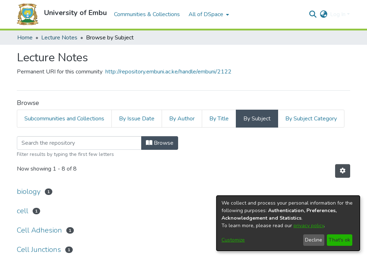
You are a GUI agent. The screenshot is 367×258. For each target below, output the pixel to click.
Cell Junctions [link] (39, 249)
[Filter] (79, 143)
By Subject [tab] (257, 119)
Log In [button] (338, 14)
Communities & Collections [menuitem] (147, 14)
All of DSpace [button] (206, 14)
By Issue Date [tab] (136, 119)
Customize (233, 239)
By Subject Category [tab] (311, 119)
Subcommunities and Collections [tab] (64, 119)
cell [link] (22, 211)
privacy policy (309, 225)
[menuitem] (208, 14)
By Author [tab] (182, 119)
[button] (27, 14)
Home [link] (25, 38)
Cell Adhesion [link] (39, 230)
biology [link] (28, 191)
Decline (313, 239)
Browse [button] (159, 143)
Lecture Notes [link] (59, 38)
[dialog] (288, 223)
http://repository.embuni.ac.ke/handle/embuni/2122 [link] (168, 72)
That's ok (339, 239)
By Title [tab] (219, 119)
